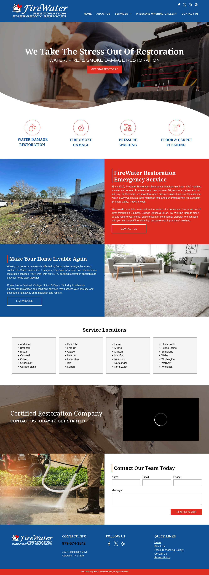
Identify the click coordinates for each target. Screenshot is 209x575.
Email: (145, 477)
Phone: (177, 477)
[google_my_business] (196, 5)
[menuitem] (85, 13)
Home (157, 542)
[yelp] (190, 5)
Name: (115, 477)
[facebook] (179, 5)
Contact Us (160, 553)
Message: (117, 490)
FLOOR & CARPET (176, 140)
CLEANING (176, 145)
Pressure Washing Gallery (168, 550)
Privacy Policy (162, 557)
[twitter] (184, 5)
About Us (159, 546)
